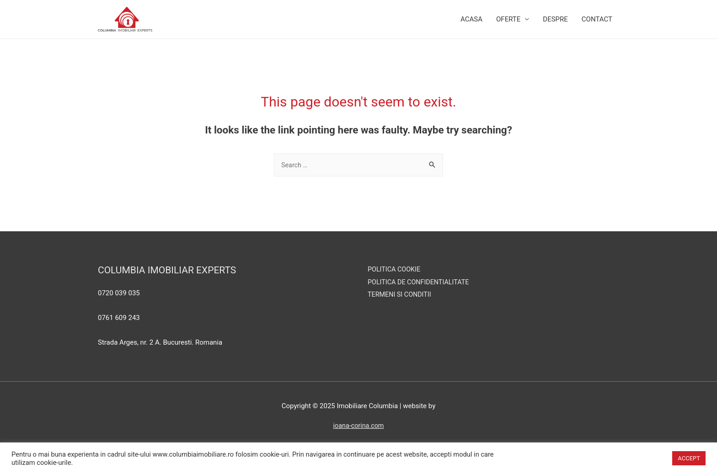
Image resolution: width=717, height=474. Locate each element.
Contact (597, 25)
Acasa (471, 25)
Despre (555, 25)
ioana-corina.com (358, 437)
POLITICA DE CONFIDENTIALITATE (421, 293)
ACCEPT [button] (689, 458)
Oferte (508, 25)
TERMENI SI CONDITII (401, 306)
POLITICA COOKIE (395, 280)
